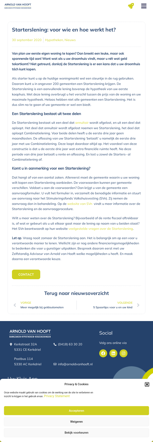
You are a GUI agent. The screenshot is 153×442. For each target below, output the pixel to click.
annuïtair (82, 123)
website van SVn (79, 204)
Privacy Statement (57, 396)
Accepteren (76, 411)
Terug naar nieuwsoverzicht (76, 293)
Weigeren (76, 421)
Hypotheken (54, 40)
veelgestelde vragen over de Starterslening (101, 229)
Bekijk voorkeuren (76, 432)
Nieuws (70, 40)
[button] (147, 384)
